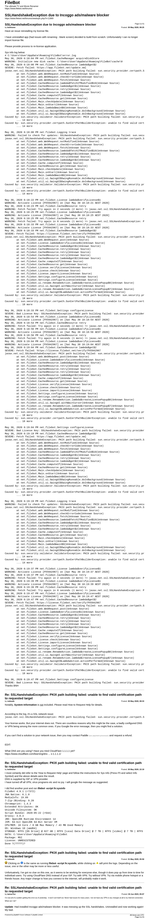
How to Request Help (79, 704)
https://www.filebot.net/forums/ (18, 8)
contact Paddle (80, 735)
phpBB (15, 915)
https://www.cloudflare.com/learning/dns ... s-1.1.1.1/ (33, 754)
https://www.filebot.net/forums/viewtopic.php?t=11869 (29, 18)
